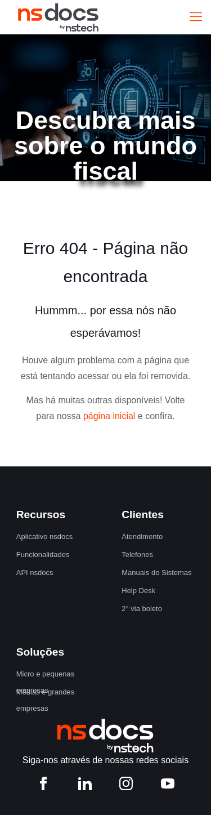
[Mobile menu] (195, 16)
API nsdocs (34, 572)
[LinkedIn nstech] (85, 786)
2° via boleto (142, 608)
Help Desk (138, 590)
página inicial (109, 416)
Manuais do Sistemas (156, 572)
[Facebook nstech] (43, 786)
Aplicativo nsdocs (44, 536)
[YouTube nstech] (167, 786)
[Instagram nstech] (126, 786)
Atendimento (142, 536)
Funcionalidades (43, 554)
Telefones (137, 554)
